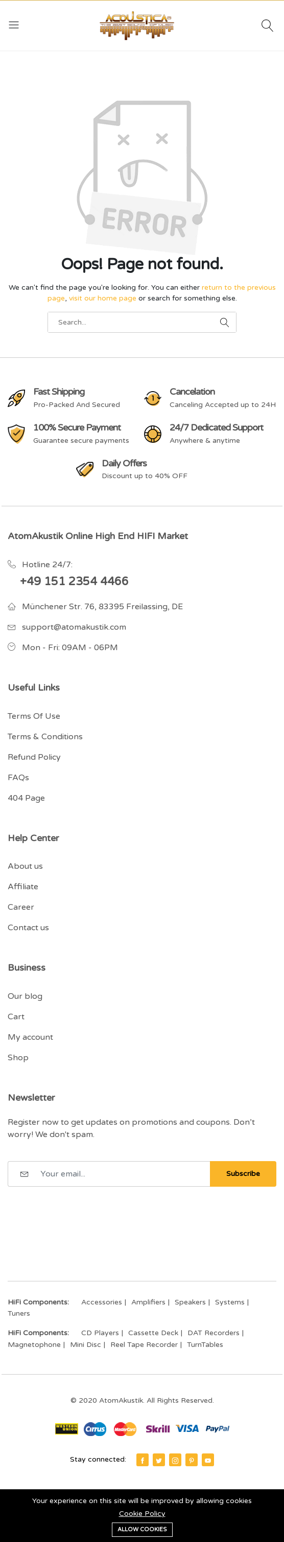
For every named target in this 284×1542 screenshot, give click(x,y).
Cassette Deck (153, 1333)
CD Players (100, 1333)
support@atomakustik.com (74, 627)
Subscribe (243, 1173)
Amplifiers (148, 1302)
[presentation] (85, 1212)
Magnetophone (34, 1344)
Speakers (190, 1302)
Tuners (19, 1313)
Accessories (101, 1302)
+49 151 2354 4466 (74, 581)
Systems (230, 1302)
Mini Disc (85, 1344)
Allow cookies (142, 1529)
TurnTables (205, 1344)
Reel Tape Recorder (144, 1344)
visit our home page (102, 298)
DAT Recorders (213, 1333)
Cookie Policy (142, 1513)
